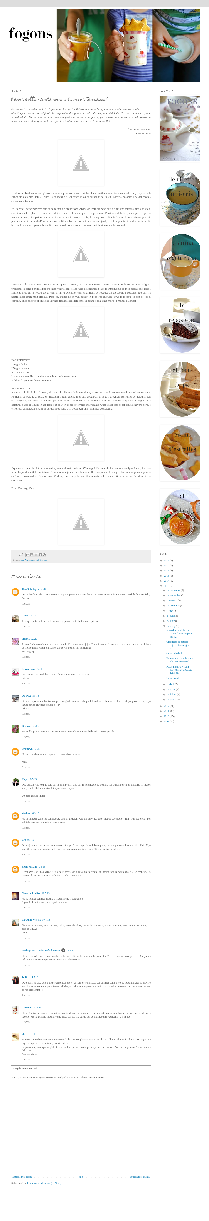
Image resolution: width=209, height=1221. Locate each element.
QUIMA (26, 695)
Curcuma (27, 1007)
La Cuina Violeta (31, 919)
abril (24, 1034)
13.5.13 (70, 950)
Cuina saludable (174, 653)
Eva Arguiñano (27, 559)
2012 (167, 706)
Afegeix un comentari (25, 1068)
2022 (167, 560)
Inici (81, 1176)
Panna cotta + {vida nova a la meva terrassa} (179, 660)
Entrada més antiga (140, 1176)
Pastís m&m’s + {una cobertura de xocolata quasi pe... (179, 670)
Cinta (25, 615)
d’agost (171, 610)
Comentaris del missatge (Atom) (44, 1183)
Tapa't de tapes (30, 589)
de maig (171, 626)
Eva (24, 839)
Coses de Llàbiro (31, 893)
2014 (167, 580)
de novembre (174, 595)
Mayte (25, 779)
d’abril (171, 684)
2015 (167, 575)
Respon (26, 603)
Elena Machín (29, 866)
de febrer (172, 694)
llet (37, 559)
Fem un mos (28, 669)
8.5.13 (43, 589)
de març (171, 689)
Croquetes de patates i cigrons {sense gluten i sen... (179, 645)
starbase (26, 813)
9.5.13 (30, 839)
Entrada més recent (22, 1176)
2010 (167, 716)
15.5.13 (32, 1034)
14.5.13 (34, 977)
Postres (43, 559)
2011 (167, 711)
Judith (25, 977)
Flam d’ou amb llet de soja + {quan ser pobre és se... (179, 633)
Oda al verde (173, 678)
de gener (172, 699)
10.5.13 (46, 893)
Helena (26, 638)
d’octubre (172, 600)
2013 (167, 585)
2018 (167, 565)
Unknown (27, 748)
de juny (171, 620)
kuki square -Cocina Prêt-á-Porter (41, 950)
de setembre (173, 605)
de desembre (174, 590)
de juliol (171, 615)
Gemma (26, 725)
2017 (167, 570)
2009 (167, 721)
